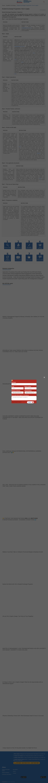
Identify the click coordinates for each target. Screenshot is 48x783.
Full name (14, 382)
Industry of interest (16, 390)
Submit (31, 402)
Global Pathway (28, 390)
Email (13, 386)
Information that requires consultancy (20, 395)
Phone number (27, 386)
